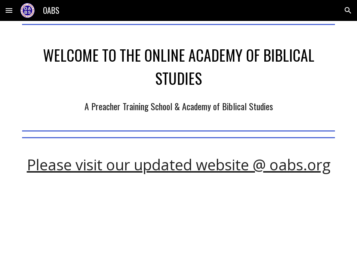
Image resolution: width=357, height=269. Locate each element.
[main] (178, 65)
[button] (9, 10)
